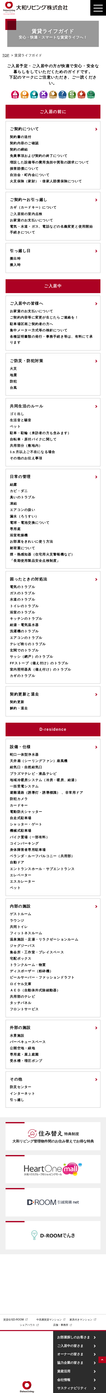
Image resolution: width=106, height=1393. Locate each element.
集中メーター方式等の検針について (39, 330)
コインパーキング (24, 843)
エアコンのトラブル (26, 638)
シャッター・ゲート (26, 824)
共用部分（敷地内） (26, 445)
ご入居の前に (53, 112)
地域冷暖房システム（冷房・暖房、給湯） (44, 780)
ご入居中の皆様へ (26, 303)
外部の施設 (20, 1027)
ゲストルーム (21, 914)
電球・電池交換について (30, 523)
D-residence (53, 729)
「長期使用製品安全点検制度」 (35, 561)
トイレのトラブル (24, 606)
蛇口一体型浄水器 (24, 754)
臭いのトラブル (22, 497)
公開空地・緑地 (22, 1048)
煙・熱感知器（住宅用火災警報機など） (42, 554)
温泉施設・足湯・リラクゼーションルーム (44, 939)
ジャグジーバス (22, 946)
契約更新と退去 (24, 694)
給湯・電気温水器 (24, 625)
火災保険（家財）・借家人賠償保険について (46, 181)
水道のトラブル (22, 599)
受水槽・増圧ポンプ (26, 1061)
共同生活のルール (26, 406)
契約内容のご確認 (24, 143)
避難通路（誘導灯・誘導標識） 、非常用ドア (46, 792)
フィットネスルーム (26, 933)
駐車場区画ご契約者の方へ (31, 324)
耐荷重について (22, 548)
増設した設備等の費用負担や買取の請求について (49, 162)
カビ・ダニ (19, 491)
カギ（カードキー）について (33, 207)
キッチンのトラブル (26, 618)
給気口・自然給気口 (26, 767)
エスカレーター (22, 881)
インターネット (22, 1093)
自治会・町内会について (30, 175)
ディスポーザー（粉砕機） (31, 971)
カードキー (19, 805)
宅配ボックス (21, 958)
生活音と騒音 (21, 420)
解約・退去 (19, 708)
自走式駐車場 (21, 818)
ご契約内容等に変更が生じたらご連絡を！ (44, 317)
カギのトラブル (22, 676)
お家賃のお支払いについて (31, 220)
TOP (5, 55)
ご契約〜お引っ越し (29, 199)
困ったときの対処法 (29, 579)
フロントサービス (24, 1009)
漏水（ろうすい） (24, 516)
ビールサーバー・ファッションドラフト (42, 977)
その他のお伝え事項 (26, 458)
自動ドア (17, 862)
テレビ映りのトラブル (28, 644)
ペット (15, 426)
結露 (13, 484)
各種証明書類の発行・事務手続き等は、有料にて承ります (51, 339)
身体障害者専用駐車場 (28, 850)
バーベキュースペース (28, 1042)
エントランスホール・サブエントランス (42, 869)
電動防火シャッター (26, 812)
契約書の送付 (21, 137)
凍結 (13, 503)
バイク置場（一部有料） (30, 837)
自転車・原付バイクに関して (33, 439)
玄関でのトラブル (24, 650)
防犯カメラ (19, 799)
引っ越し (17, 1100)
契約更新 (17, 702)
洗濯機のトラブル (24, 631)
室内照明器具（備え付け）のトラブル (40, 669)
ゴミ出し (17, 414)
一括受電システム (24, 786)
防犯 (13, 381)
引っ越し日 (20, 251)
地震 (13, 375)
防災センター (21, 1087)
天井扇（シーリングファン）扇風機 (39, 761)
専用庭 (15, 529)
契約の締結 (19, 149)
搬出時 (15, 258)
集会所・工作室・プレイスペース (37, 952)
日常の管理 (20, 476)
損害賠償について (24, 168)
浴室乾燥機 (19, 535)
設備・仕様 (20, 747)
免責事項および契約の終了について (39, 156)
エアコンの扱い (22, 510)
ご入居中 (53, 286)
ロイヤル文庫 (21, 984)
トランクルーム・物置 (28, 965)
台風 (13, 388)
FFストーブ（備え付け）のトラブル (39, 663)
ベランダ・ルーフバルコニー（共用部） (42, 856)
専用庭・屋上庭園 (24, 1054)
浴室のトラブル (22, 612)
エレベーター (21, 875)
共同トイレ (19, 927)
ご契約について (24, 129)
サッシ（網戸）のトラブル (31, 656)
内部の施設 (20, 906)
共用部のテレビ (22, 996)
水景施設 (17, 1035)
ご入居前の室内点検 (26, 214)
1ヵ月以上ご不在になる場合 (32, 452)
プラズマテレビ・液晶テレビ (33, 774)
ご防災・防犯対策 (26, 361)
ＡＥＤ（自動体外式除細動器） (35, 990)
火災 (13, 368)
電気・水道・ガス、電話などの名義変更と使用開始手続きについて (51, 229)
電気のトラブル (22, 587)
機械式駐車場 (21, 830)
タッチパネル (21, 1003)
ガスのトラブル (22, 593)
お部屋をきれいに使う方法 (31, 541)
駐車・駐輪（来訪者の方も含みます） (40, 433)
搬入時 (15, 265)
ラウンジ (17, 920)
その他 (16, 1079)
